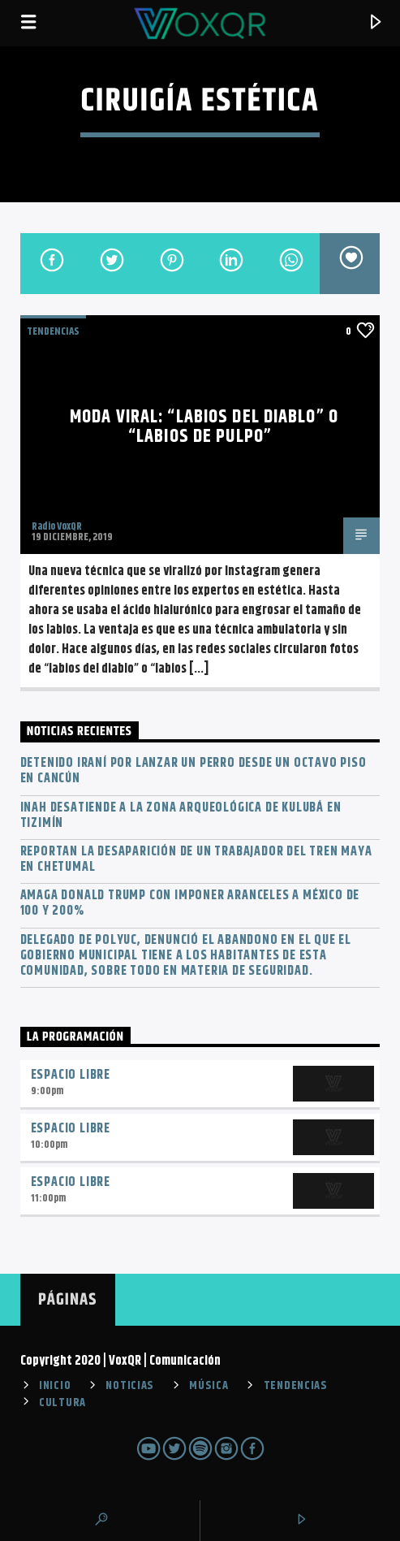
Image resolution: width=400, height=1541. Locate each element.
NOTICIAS (129, 1386)
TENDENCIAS (53, 331)
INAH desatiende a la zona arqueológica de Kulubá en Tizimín (181, 815)
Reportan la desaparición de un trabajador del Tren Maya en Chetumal (196, 859)
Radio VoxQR (57, 526)
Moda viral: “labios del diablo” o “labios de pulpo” (204, 427)
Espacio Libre (70, 1075)
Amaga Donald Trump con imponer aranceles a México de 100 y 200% (190, 903)
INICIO (55, 1386)
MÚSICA (208, 1386)
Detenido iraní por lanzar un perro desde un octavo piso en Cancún (193, 770)
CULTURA (62, 1403)
